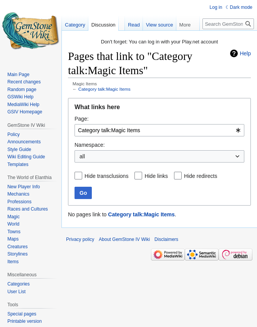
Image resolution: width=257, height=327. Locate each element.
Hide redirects (200, 176)
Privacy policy (80, 239)
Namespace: (90, 145)
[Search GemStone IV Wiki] (228, 23)
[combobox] (159, 130)
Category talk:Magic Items (104, 88)
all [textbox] (82, 156)
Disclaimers (166, 239)
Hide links (156, 176)
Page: (82, 119)
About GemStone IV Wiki (124, 239)
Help (245, 53)
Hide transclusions (106, 176)
